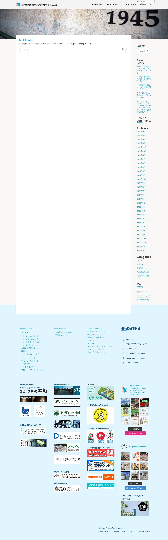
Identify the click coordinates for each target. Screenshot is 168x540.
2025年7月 (141, 159)
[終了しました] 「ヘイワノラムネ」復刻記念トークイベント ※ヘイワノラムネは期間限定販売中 (144, 106)
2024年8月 (141, 187)
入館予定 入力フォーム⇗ (97, 352)
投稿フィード (142, 291)
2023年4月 (141, 231)
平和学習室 (25, 364)
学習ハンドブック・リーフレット (33, 371)
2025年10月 (142, 151)
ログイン (140, 287)
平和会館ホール (61, 335)
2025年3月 (141, 175)
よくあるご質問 (27, 367)
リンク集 (91, 340)
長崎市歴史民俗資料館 (64, 332)
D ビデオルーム (30, 345)
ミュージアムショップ (30, 354)
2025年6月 (141, 163)
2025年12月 (142, 147)
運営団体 (91, 343)
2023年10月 (142, 211)
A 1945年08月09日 (31, 336)
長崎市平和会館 (60, 328)
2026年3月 (141, 143)
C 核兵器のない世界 (31, 342)
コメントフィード (144, 295)
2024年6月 (141, 195)
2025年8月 (141, 155)
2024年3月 (141, 199)
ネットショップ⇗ (30, 358)
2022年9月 (141, 250)
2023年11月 (142, 207)
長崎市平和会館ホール (144, 277)
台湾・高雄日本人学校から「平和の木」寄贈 (144, 95)
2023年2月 (141, 235)
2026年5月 (141, 135)
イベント (140, 260)
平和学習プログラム (95, 334)
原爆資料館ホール (144, 268)
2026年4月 (141, 139)
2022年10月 (142, 246)
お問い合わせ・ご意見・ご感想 (100, 346)
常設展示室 (25, 332)
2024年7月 (141, 191)
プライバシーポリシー (96, 349)
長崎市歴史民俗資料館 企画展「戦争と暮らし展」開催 (144, 69)
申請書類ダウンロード (96, 331)
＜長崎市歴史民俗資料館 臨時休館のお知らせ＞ (144, 78)
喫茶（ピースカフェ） (30, 361)
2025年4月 (141, 171)
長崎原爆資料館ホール (30, 348)
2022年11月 (142, 242)
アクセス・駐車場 (95, 328)
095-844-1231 (131, 348)
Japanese (140, 1)
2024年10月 (142, 179)
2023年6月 (141, 227)
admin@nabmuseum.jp (135, 353)
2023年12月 (142, 203)
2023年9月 (141, 215)
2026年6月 (141, 131)
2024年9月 (141, 183)
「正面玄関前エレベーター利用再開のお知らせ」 (144, 87)
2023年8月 (141, 219)
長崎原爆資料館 (143, 272)
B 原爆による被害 (30, 339)
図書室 (24, 351)
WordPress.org (143, 299)
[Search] (150, 4)
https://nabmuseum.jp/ (135, 358)
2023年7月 (141, 223)
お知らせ (140, 264)
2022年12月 (142, 238)
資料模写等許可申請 (95, 337)
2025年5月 (141, 167)
